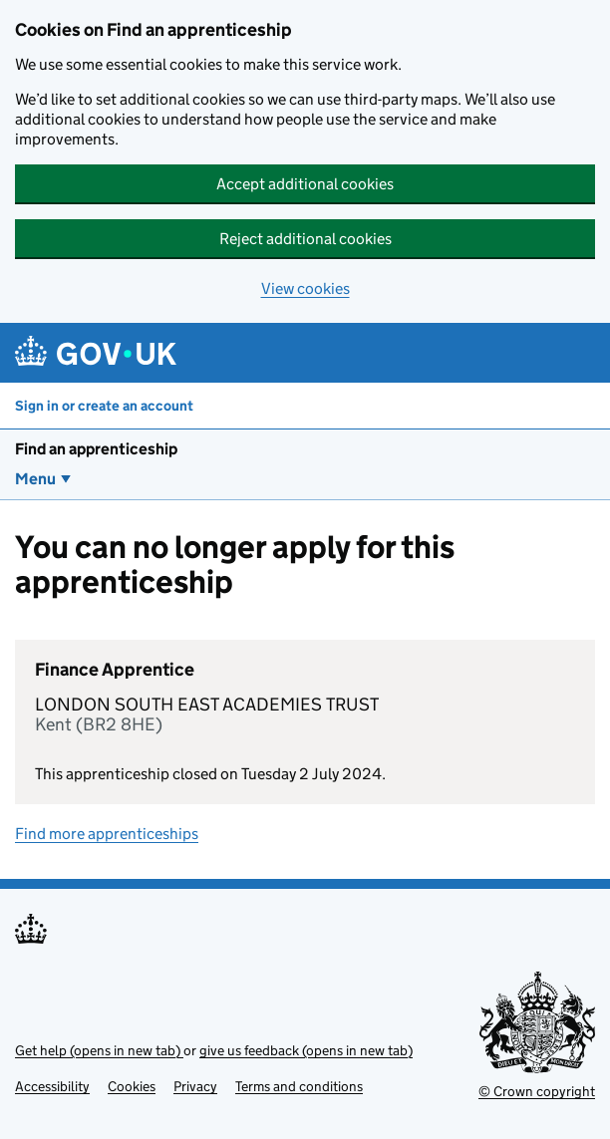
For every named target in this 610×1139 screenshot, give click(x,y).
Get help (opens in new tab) (99, 1050)
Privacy (195, 1086)
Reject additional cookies (305, 238)
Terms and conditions (299, 1086)
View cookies (305, 288)
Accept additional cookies (305, 183)
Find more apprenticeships (106, 833)
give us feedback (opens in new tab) (306, 1050)
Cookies (131, 1086)
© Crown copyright (536, 1091)
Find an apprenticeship (96, 448)
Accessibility (52, 1086)
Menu (35, 478)
